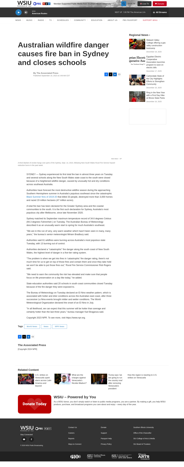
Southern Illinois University (143, 433)
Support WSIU (150, 26)
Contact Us (72, 433)
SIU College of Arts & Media (144, 444)
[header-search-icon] (124, 6)
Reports (71, 444)
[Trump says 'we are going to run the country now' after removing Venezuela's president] (99, 384)
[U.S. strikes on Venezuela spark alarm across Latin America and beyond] (26, 384)
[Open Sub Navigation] (23, 26)
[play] (19, 18)
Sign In (131, 6)
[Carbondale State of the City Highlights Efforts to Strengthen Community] (137, 85)
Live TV (145, 6)
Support (104, 439)
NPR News (59, 332)
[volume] (26, 18)
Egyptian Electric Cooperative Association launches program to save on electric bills (155, 67)
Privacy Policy (106, 450)
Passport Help (106, 444)
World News (32, 332)
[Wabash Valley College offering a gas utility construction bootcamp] (137, 49)
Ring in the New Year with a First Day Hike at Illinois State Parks (155, 101)
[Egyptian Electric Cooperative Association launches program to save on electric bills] (137, 66)
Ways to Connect (74, 450)
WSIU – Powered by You (75, 403)
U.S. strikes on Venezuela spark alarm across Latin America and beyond (43, 385)
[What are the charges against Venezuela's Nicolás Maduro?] (62, 384)
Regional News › (139, 40)
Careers (71, 439)
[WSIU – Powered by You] (34, 410)
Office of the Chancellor (142, 439)
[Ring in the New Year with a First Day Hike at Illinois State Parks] (137, 102)
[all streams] (160, 18)
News (46, 332)
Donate (162, 6)
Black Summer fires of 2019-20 (42, 202)
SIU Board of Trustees (141, 450)
